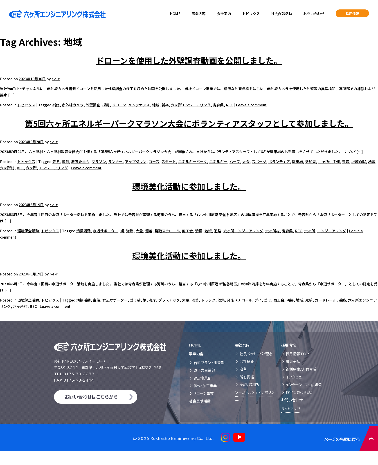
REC (229, 104)
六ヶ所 (31, 167)
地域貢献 (358, 161)
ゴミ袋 (135, 300)
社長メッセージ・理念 (256, 354)
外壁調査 (93, 104)
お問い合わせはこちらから (91, 397)
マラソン (99, 161)
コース (154, 161)
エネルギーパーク (192, 161)
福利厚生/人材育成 (301, 369)
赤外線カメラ (72, 104)
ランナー (115, 161)
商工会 (187, 230)
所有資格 (247, 377)
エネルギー (218, 161)
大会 (246, 161)
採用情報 (352, 13)
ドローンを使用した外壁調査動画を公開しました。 (189, 60)
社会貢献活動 (281, 13)
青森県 (218, 104)
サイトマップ (290, 409)
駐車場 (297, 161)
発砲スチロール (167, 230)
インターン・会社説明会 (304, 385)
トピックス (251, 13)
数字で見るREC (299, 392)
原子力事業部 (204, 370)
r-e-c (56, 78)
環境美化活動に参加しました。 (189, 186)
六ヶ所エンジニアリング (191, 104)
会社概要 (247, 361)
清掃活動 (83, 230)
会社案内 (224, 13)
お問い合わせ (313, 13)
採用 (106, 104)
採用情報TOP (297, 354)
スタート (169, 161)
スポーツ (259, 161)
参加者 (310, 161)
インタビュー (295, 377)
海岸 (129, 230)
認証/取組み (249, 385)
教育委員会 (80, 161)
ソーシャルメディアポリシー (254, 394)
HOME (175, 13)
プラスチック (169, 300)
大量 (139, 230)
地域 (155, 104)
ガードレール (325, 300)
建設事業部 (203, 378)
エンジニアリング (53, 167)
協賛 (65, 161)
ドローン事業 (204, 393)
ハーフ (235, 161)
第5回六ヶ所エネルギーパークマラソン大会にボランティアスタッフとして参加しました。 (189, 123)
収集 (221, 300)
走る (56, 161)
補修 (56, 104)
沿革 (243, 369)
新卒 (165, 104)
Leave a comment (251, 104)
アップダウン (135, 161)
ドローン (119, 104)
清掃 (198, 230)
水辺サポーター (105, 230)
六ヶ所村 (7, 167)
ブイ (258, 300)
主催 (96, 300)
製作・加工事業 (205, 386)
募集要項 (293, 361)
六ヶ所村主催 (329, 161)
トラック (208, 300)
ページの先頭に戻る (351, 438)
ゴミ (267, 300)
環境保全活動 (28, 230)
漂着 (148, 230)
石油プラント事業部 (209, 362)
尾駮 (309, 300)
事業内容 (198, 13)
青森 (345, 161)
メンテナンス (139, 104)
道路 (217, 230)
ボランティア (279, 161)
